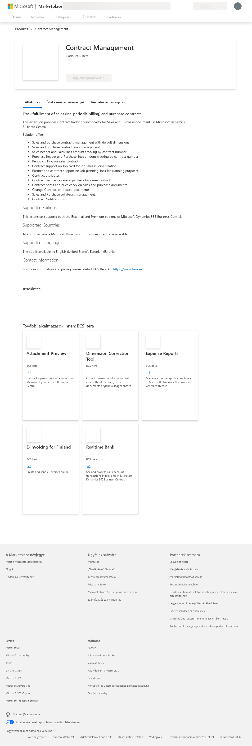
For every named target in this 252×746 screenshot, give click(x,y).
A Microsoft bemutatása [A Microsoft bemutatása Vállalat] (102, 655)
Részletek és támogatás (108, 102)
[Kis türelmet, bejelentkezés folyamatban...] (237, 6)
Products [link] (21, 28)
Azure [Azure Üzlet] (9, 663)
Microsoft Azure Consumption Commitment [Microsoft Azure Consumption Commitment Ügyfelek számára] (113, 592)
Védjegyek (155, 737)
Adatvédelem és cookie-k (96, 737)
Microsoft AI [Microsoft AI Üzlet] (13, 648)
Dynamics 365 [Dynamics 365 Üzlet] (14, 670)
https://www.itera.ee (127, 269)
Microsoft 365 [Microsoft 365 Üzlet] (14, 678)
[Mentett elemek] (184, 6)
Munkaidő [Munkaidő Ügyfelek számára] (93, 561)
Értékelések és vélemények (65, 102)
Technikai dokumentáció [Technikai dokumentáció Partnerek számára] (184, 584)
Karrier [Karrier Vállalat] (92, 648)
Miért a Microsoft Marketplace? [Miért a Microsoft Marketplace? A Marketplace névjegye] (24, 561)
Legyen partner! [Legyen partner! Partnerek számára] (179, 561)
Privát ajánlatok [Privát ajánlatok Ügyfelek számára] (97, 584)
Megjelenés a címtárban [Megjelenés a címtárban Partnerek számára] (184, 569)
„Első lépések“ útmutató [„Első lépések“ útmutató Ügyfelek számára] (101, 569)
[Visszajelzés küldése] (172, 6)
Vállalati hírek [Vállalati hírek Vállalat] (96, 663)
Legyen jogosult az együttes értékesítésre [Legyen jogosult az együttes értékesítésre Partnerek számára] (194, 603)
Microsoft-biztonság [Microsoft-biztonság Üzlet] (17, 655)
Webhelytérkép (37, 737)
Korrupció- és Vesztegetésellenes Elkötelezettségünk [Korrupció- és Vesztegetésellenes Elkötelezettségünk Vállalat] (118, 685)
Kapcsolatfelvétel (63, 737)
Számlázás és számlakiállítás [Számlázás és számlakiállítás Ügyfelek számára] (104, 599)
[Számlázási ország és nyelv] (210, 6)
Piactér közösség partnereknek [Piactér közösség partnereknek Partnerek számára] (187, 611)
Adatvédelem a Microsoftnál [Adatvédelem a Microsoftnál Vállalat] (104, 670)
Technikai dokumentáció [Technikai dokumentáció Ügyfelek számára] (102, 577)
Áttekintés (32, 102)
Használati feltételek (130, 737)
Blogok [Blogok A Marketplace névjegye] (9, 569)
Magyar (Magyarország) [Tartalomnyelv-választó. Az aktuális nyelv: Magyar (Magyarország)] (27, 714)
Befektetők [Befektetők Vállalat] (94, 678)
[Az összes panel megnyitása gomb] (15, 17)
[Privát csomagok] (189, 6)
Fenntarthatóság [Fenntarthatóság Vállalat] (97, 693)
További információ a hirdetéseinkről (191, 737)
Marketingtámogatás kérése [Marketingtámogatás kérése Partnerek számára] (186, 577)
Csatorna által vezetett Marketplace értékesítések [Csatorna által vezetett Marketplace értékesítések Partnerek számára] (199, 618)
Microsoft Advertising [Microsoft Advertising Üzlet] (18, 685)
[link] (51, 375)
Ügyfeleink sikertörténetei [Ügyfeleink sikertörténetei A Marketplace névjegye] (21, 577)
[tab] (33, 102)
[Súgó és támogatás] (178, 6)
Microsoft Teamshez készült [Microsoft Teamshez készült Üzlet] (22, 700)
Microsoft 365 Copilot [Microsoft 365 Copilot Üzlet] (18, 693)
